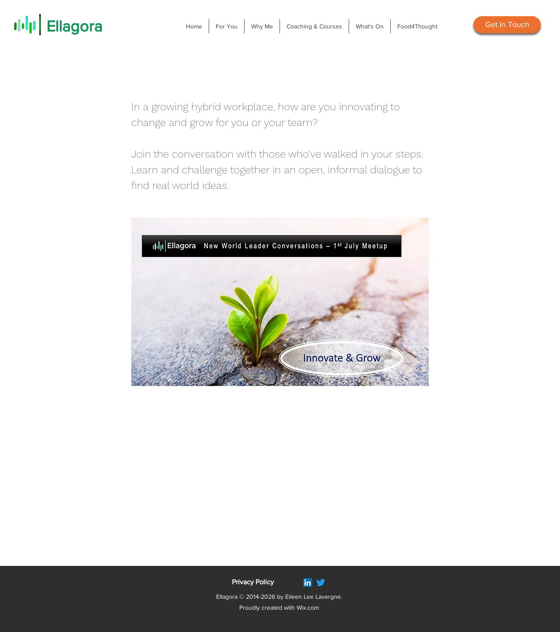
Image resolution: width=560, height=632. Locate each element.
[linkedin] (307, 582)
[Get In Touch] (507, 24)
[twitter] (320, 582)
